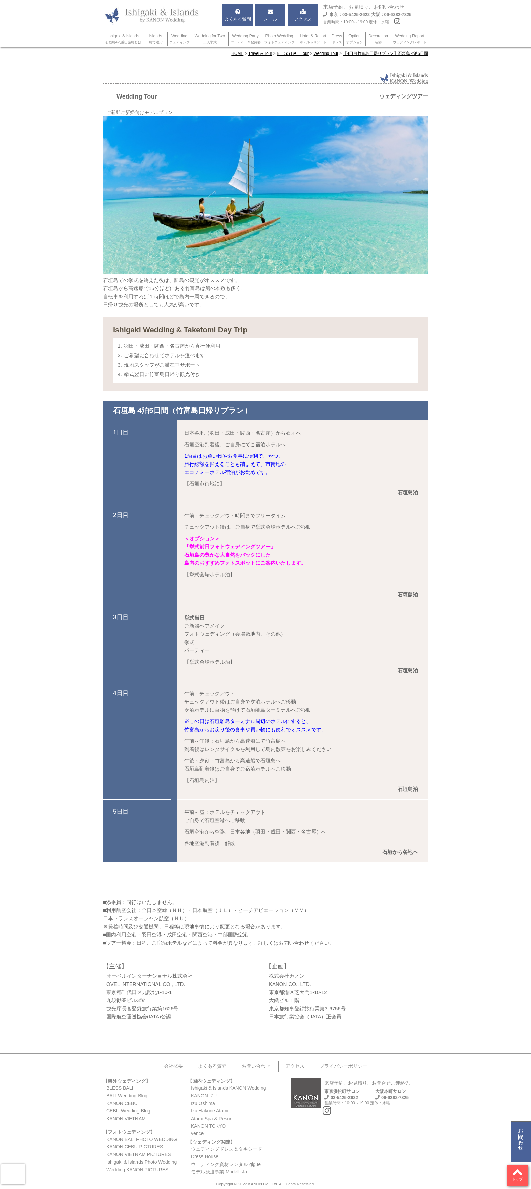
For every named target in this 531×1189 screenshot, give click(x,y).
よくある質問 (212, 1066)
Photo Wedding (279, 39)
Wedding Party (245, 39)
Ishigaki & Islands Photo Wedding (141, 1162)
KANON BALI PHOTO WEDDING (141, 1139)
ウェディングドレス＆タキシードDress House (226, 1152)
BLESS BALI (119, 1088)
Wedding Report (410, 39)
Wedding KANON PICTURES (137, 1169)
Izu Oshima (203, 1103)
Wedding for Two (210, 39)
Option (354, 39)
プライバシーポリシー (343, 1066)
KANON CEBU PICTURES (134, 1146)
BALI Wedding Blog (126, 1095)
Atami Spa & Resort (212, 1118)
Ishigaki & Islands (123, 39)
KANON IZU (204, 1095)
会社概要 (173, 1066)
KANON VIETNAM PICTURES (138, 1154)
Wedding (179, 39)
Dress (337, 39)
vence (197, 1133)
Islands (156, 39)
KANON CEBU (122, 1103)
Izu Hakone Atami (209, 1111)
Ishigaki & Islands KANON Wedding (228, 1088)
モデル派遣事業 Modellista (219, 1171)
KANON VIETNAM (126, 1118)
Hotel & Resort (313, 39)
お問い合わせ (521, 1136)
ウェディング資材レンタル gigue (226, 1164)
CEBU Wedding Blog (128, 1111)
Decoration (378, 39)
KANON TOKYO (208, 1126)
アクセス (294, 1066)
